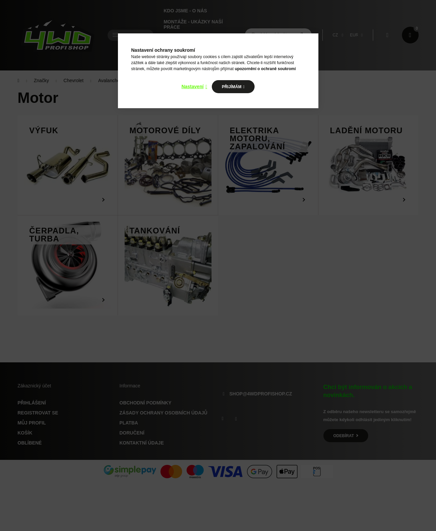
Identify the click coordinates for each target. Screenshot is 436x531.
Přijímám (232, 86)
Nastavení (192, 86)
